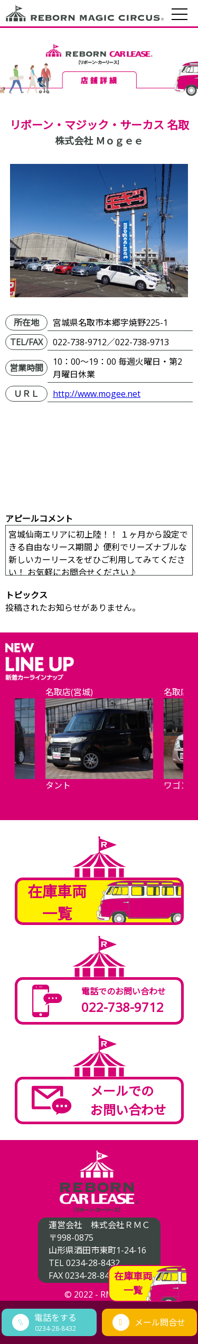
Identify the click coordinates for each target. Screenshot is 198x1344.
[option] (99, 745)
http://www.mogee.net (96, 394)
